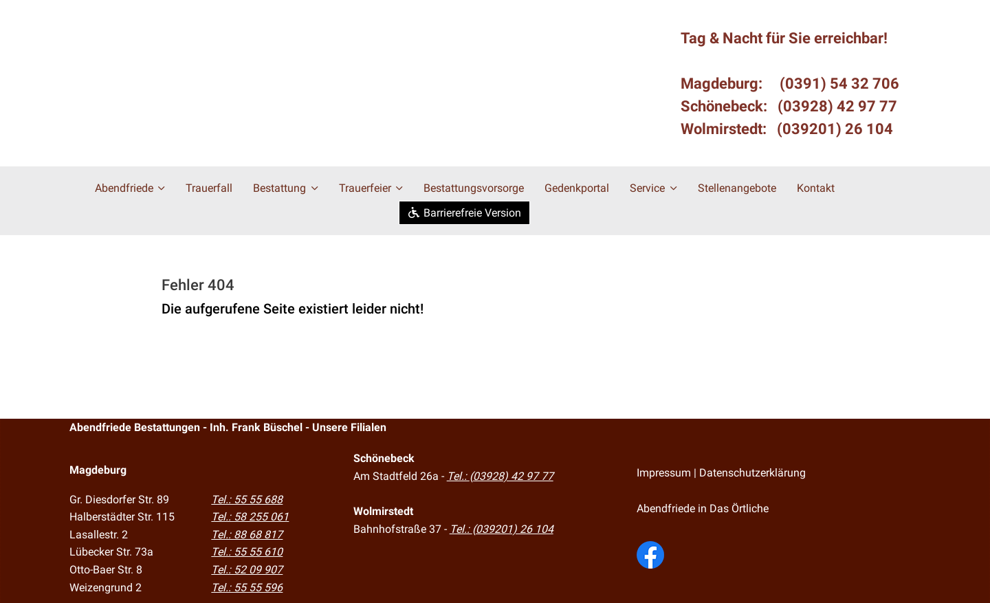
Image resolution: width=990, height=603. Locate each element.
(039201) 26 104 (835, 129)
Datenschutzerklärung (752, 472)
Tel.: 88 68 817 (247, 533)
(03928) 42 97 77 (837, 106)
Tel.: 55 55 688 (247, 498)
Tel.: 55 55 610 (247, 551)
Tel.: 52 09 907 (247, 568)
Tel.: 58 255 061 (250, 516)
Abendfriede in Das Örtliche (703, 507)
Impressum (664, 472)
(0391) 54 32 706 (839, 83)
